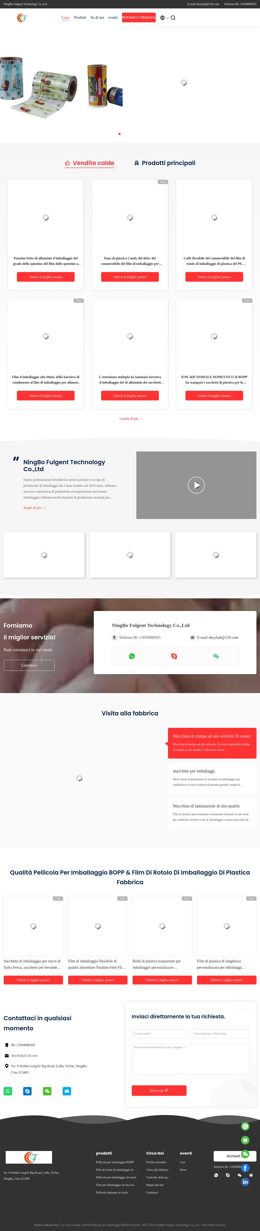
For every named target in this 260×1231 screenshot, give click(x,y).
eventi (113, 17)
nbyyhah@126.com (24, 1055)
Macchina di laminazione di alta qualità (206, 806)
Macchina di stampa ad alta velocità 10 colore (211, 736)
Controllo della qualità (159, 1178)
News (183, 1169)
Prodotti (80, 17)
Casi (182, 1162)
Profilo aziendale (156, 1162)
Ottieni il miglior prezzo (45, 277)
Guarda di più (131, 418)
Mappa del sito (155, 1185)
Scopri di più (34, 507)
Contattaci (29, 665)
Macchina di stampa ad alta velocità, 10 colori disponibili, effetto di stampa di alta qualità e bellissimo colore (211, 747)
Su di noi (97, 17)
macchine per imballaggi (194, 771)
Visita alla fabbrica (157, 1169)
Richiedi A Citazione (138, 17)
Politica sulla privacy (46, 1225)
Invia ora (159, 1090)
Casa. (66, 17)
